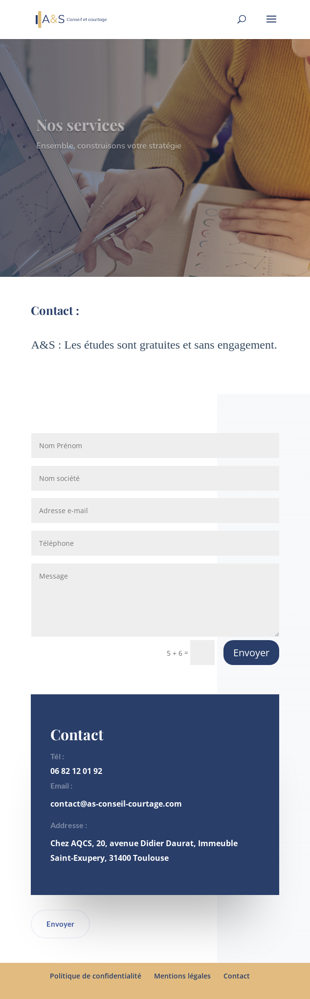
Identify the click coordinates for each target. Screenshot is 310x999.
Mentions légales (182, 975)
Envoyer (251, 652)
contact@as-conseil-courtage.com (116, 803)
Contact (236, 975)
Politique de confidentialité (95, 975)
